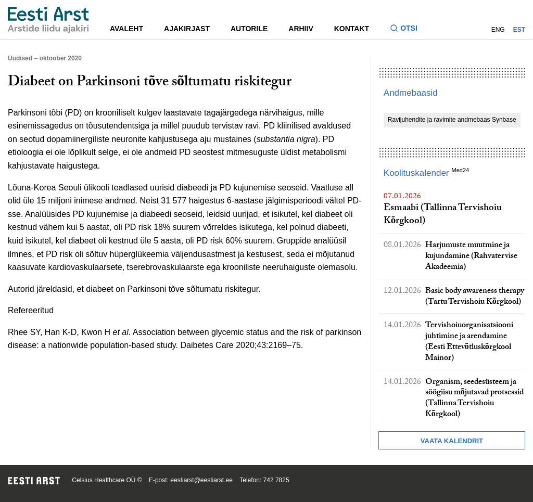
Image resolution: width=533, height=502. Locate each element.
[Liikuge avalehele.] (48, 20)
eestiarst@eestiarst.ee (201, 480)
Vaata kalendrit (452, 441)
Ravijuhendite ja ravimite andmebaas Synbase (452, 119)
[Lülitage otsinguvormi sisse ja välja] (408, 29)
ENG (498, 29)
